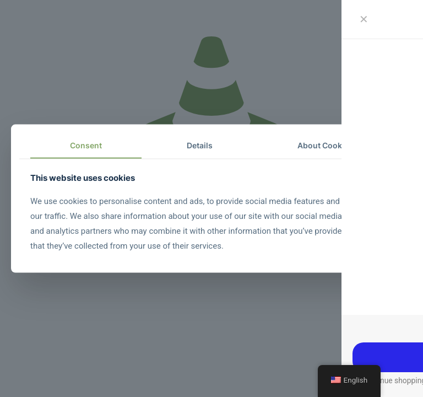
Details (200, 145)
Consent (86, 145)
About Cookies (325, 145)
